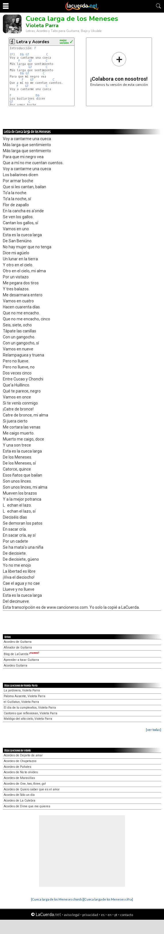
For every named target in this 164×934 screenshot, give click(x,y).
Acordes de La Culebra (19, 800)
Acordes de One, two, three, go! (25, 784)
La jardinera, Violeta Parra (22, 690)
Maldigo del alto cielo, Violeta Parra (28, 719)
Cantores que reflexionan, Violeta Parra (30, 713)
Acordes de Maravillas (19, 778)
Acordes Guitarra (15, 665)
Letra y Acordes (32, 42)
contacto (126, 915)
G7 (27, 54)
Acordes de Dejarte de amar (23, 755)
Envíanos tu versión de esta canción (119, 69)
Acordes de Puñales (17, 767)
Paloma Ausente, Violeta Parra (24, 696)
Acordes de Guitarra (18, 642)
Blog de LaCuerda (21, 654)
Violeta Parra (42, 25)
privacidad (90, 915)
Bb (22, 54)
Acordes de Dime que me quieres (27, 806)
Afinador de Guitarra (18, 647)
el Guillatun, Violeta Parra (21, 702)
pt (115, 915)
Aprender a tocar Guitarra (21, 660)
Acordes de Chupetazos (20, 761)
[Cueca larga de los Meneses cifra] (108, 899)
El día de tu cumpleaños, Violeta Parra (30, 707)
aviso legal (71, 915)
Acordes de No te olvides (21, 772)
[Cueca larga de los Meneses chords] (57, 899)
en (110, 915)
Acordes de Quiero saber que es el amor (32, 789)
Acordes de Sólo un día (19, 795)
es (103, 915)
